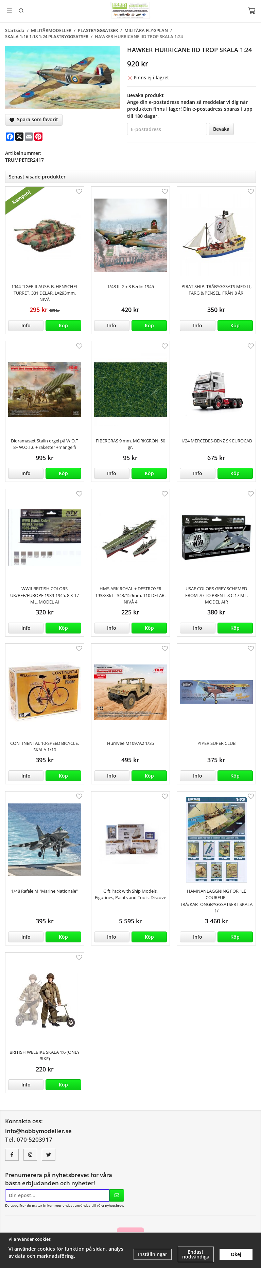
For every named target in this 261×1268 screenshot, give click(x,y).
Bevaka (221, 129)
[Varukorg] (252, 10)
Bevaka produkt (145, 95)
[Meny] (9, 10)
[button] (63, 325)
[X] (19, 136)
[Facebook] (10, 136)
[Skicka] (116, 1195)
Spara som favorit (34, 119)
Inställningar (152, 1254)
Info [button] (26, 325)
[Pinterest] (38, 136)
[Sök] (21, 11)
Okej (236, 1254)
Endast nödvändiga (195, 1254)
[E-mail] (29, 136)
